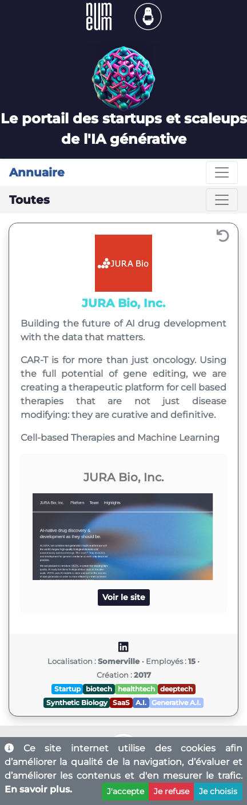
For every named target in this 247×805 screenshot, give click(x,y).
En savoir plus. (38, 789)
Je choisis (218, 791)
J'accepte (125, 791)
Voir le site (123, 597)
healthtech (136, 689)
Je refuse (171, 791)
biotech (99, 689)
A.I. (141, 702)
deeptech (176, 689)
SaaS (121, 702)
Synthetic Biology (76, 702)
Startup (67, 689)
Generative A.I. (176, 702)
